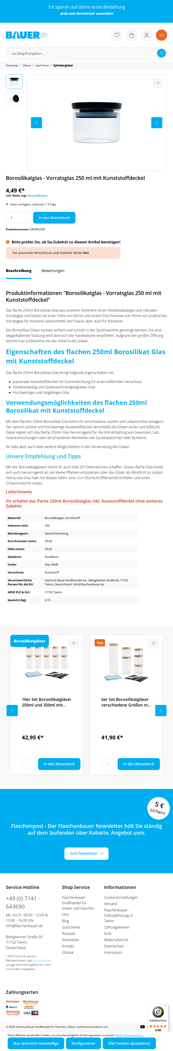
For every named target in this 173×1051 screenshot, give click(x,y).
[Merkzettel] (117, 35)
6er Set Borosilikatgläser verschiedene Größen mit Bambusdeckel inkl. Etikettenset (125, 702)
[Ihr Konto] (146, 35)
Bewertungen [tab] (53, 270)
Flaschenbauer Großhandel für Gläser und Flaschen (78, 903)
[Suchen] (161, 53)
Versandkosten (38, 195)
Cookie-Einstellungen (121, 897)
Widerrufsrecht (116, 939)
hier (86, 253)
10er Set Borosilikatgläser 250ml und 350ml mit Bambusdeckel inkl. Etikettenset (46, 702)
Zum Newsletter (84, 853)
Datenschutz (114, 946)
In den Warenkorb (54, 217)
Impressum (113, 952)
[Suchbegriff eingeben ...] (86, 53)
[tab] (19, 273)
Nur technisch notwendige (36, 1043)
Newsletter (85, 13)
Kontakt (68, 946)
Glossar (68, 952)
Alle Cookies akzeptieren (129, 1043)
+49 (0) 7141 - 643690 (23, 902)
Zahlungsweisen (117, 927)
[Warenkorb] (131, 35)
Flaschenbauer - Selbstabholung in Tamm (118, 915)
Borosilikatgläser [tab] (30, 641)
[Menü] (161, 35)
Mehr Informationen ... (130, 1035)
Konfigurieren (83, 1043)
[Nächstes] (156, 122)
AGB (107, 933)
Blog (65, 920)
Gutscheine (71, 927)
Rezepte (68, 933)
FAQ (65, 914)
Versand (110, 903)
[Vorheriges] (36, 122)
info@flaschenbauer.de (24, 925)
